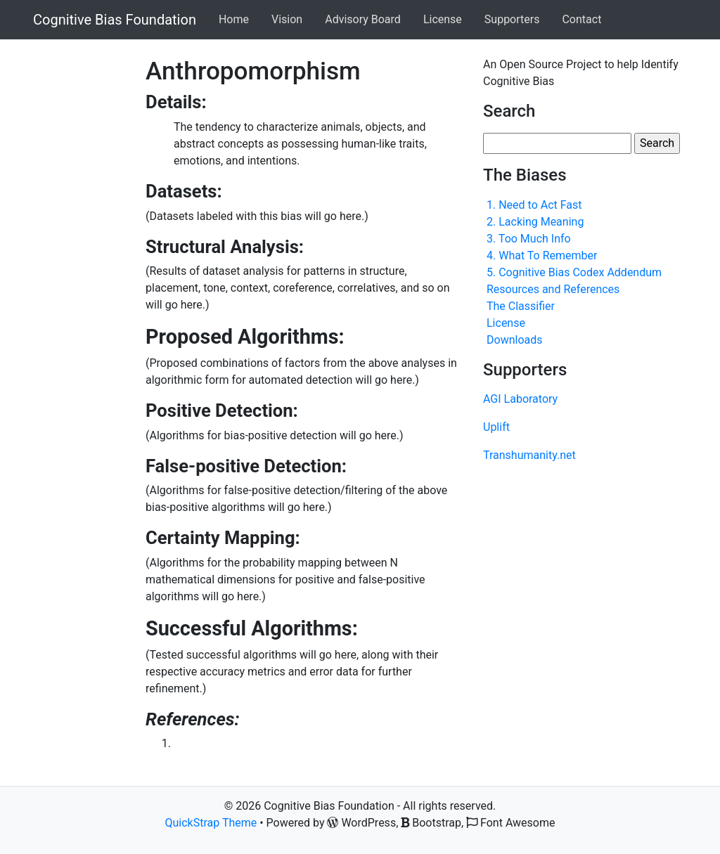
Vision (286, 19)
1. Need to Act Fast (534, 205)
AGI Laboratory (520, 399)
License (442, 19)
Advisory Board (363, 19)
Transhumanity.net (529, 455)
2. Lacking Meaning (535, 221)
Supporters (512, 19)
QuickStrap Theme (211, 822)
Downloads (514, 340)
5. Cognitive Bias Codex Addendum (574, 272)
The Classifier (521, 306)
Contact (581, 19)
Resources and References (553, 289)
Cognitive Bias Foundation (114, 19)
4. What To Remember (542, 255)
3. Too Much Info (529, 238)
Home (234, 19)
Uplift (496, 427)
